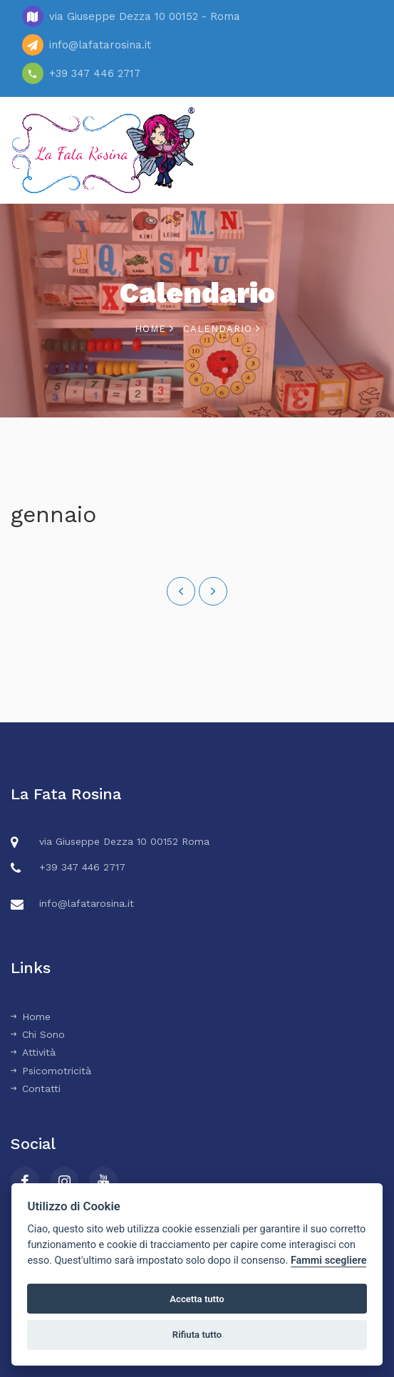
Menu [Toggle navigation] (359, 150)
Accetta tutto (197, 1299)
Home (154, 328)
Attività (33, 1052)
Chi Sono (38, 1034)
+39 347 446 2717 (94, 73)
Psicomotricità (51, 1070)
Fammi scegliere (329, 1260)
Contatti (36, 1088)
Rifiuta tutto (197, 1334)
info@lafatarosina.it (100, 44)
